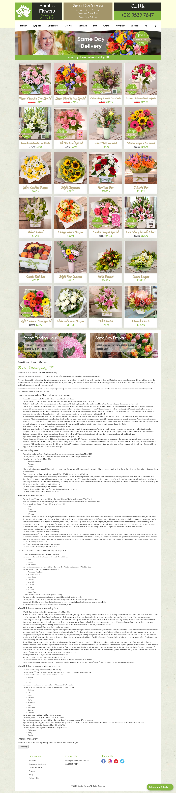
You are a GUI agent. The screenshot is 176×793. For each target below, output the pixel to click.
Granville (31, 582)
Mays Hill (42, 362)
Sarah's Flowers (23, 362)
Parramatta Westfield (35, 572)
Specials (134, 26)
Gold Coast (82, 419)
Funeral (106, 26)
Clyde (30, 587)
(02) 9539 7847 (138, 15)
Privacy (32, 771)
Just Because (53, 26)
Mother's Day (74, 662)
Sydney (34, 362)
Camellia (31, 579)
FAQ (31, 774)
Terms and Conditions (37, 764)
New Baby (120, 26)
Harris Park (32, 592)
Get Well (68, 26)
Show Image (23, 747)
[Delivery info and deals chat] (160, 787)
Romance (83, 26)
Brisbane (56, 419)
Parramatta (31, 589)
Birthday (23, 26)
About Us (33, 760)
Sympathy (37, 26)
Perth (62, 419)
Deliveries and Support (38, 767)
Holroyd (31, 584)
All (146, 26)
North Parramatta (34, 574)
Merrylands (32, 577)
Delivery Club (34, 778)
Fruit (95, 26)
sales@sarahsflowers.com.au (77, 760)
